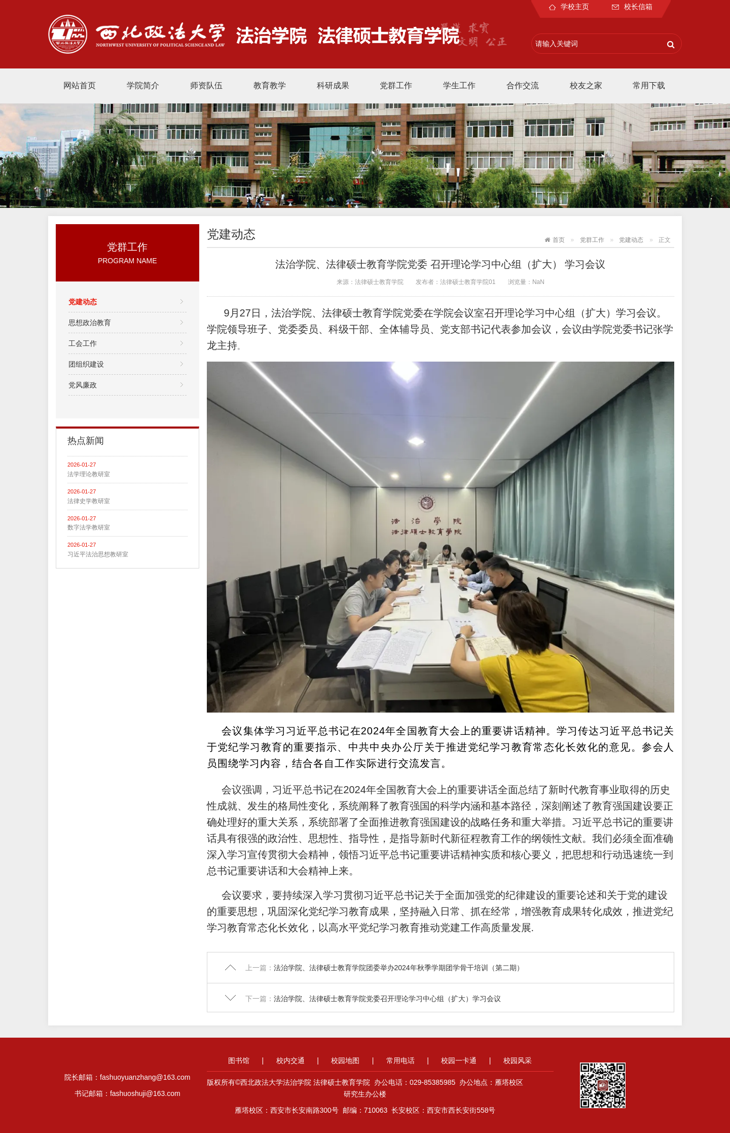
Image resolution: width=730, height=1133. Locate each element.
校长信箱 (632, 7)
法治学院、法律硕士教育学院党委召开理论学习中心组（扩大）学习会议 (387, 999)
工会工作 (82, 343)
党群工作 (396, 85)
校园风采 (517, 1060)
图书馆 (238, 1060)
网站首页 (79, 85)
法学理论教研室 (88, 474)
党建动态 (82, 302)
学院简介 (143, 85)
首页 (559, 239)
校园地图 (345, 1060)
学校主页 (569, 7)
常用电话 (400, 1060)
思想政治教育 (89, 322)
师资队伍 (206, 85)
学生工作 (459, 85)
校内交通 (290, 1060)
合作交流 (522, 85)
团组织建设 (86, 364)
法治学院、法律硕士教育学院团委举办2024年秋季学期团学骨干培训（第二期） (399, 968)
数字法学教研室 (88, 527)
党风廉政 (82, 385)
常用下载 (649, 85)
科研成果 (333, 85)
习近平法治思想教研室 (97, 554)
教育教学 (269, 85)
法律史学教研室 (88, 501)
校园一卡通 (459, 1060)
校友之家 (586, 85)
